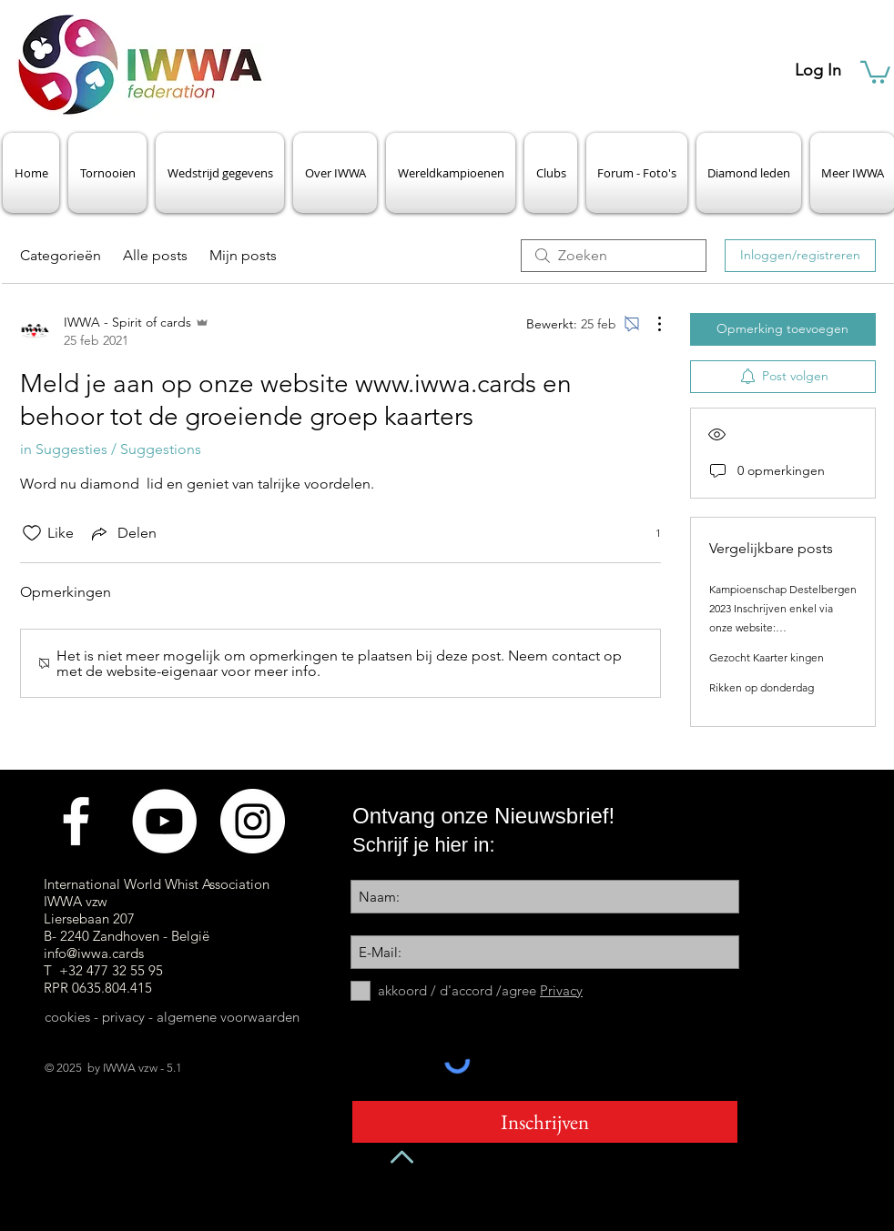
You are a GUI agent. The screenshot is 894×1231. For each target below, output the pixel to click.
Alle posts (155, 255)
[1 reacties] (648, 532)
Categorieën (60, 255)
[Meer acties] (650, 324)
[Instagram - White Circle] (252, 821)
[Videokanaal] (164, 821)
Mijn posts (243, 255)
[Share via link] (122, 533)
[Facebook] (76, 821)
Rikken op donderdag (761, 687)
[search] (613, 255)
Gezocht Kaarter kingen (766, 657)
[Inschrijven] (544, 1122)
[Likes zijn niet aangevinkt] (32, 533)
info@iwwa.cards (94, 953)
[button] (875, 71)
